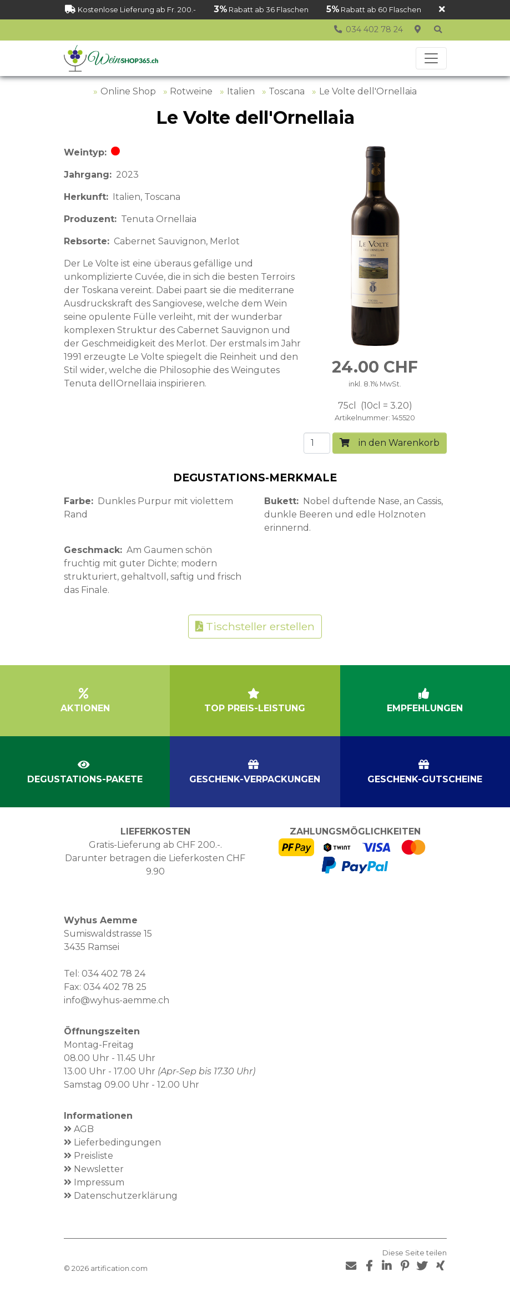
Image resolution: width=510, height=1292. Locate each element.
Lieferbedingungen (117, 1142)
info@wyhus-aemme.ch (116, 1000)
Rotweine (191, 91)
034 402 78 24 (113, 973)
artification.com (119, 1268)
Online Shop (128, 91)
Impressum (99, 1182)
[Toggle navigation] (431, 58)
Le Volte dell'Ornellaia (368, 91)
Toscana (287, 91)
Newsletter (99, 1169)
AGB (84, 1129)
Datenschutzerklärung (126, 1195)
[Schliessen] (442, 9)
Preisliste (93, 1155)
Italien (241, 91)
